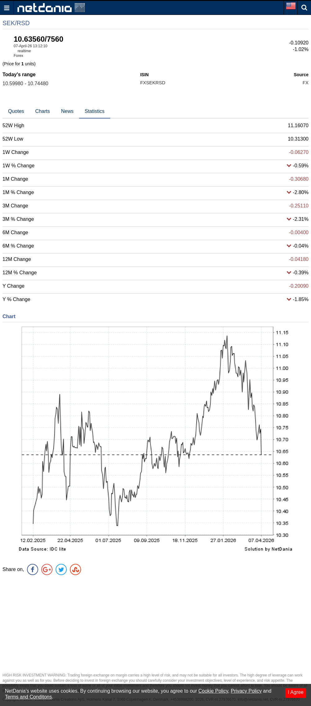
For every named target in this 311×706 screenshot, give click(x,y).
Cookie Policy (213, 691)
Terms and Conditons (28, 696)
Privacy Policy (246, 691)
